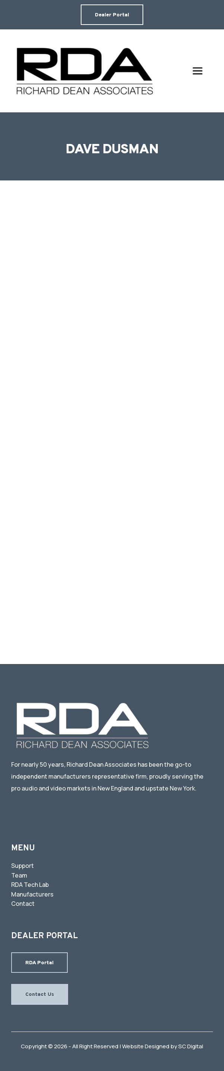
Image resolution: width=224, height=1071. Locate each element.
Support (22, 866)
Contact (23, 904)
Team (19, 875)
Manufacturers (32, 894)
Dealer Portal (112, 15)
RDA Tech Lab (30, 885)
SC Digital (190, 1046)
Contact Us (39, 994)
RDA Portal (39, 963)
